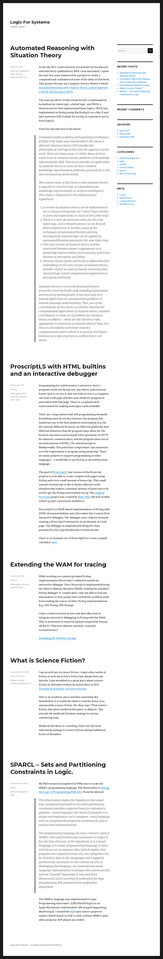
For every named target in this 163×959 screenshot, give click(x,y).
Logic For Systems (30, 22)
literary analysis (17, 680)
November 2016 (126, 137)
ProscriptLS (60, 472)
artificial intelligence (20, 71)
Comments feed (127, 201)
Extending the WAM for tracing (58, 564)
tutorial (13, 587)
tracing (23, 396)
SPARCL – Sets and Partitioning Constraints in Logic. (58, 768)
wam (12, 399)
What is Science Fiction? (47, 660)
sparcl (13, 787)
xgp (12, 795)
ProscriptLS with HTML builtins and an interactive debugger (58, 370)
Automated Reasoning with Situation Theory (52, 51)
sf (30, 683)
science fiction (17, 676)
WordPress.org (126, 204)
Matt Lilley (84, 496)
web (18, 399)
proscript (14, 396)
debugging (15, 393)
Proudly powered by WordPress (46, 945)
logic (12, 74)
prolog (19, 74)
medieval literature (19, 683)
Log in (122, 195)
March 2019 (124, 134)
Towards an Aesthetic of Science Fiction (62, 688)
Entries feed (125, 198)
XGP (72, 911)
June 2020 (124, 131)
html (24, 393)
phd (12, 791)
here (54, 542)
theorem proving (18, 77)
